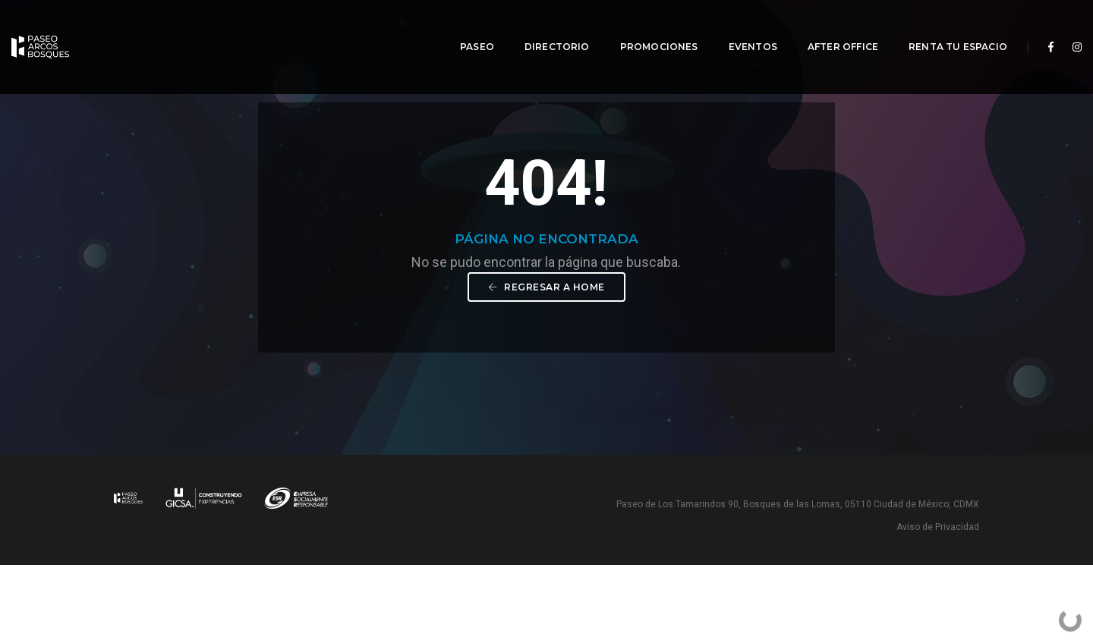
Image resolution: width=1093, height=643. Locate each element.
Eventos (741, 27)
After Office (831, 27)
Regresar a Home (546, 363)
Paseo (466, 27)
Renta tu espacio (946, 27)
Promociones (648, 27)
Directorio (545, 27)
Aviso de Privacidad (937, 605)
